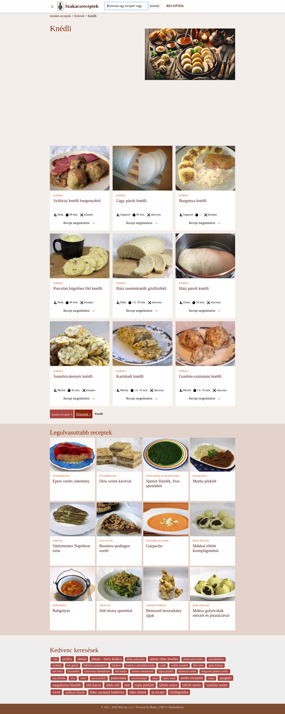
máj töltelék (58, 678)
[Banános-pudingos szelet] (119, 519)
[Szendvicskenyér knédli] (79, 343)
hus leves (57, 671)
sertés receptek (191, 678)
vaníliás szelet (216, 685)
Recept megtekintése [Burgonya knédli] (204, 223)
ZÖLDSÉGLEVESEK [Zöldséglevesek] (157, 540)
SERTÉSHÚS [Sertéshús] (60, 605)
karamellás (74, 671)
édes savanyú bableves (107, 692)
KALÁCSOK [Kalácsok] (106, 540)
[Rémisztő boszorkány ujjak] (165, 583)
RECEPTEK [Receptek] (175, 6)
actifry (67, 659)
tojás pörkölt (144, 685)
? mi (54, 659)
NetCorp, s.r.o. (126, 707)
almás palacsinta (135, 659)
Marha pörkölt (205, 481)
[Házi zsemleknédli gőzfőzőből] (142, 255)
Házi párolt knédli (194, 288)
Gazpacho (154, 545)
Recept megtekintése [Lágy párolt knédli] (142, 223)
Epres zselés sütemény (71, 481)
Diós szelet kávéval (115, 481)
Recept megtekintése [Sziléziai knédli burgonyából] (79, 223)
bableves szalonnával (95, 665)
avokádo (57, 665)
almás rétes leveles (164, 659)
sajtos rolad (169, 678)
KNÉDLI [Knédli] (58, 195)
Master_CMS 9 (158, 707)
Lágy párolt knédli (131, 200)
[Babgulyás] (72, 583)
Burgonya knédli (193, 200)
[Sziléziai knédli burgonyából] (79, 168)
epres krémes (216, 665)
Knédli (99, 413)
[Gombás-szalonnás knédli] (205, 343)
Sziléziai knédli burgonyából (77, 200)
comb (163, 665)
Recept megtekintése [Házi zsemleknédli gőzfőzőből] (142, 311)
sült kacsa (93, 685)
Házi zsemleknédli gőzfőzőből (141, 288)
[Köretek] (83, 413)
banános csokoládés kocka (140, 665)
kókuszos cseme (187, 671)
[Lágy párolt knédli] (142, 168)
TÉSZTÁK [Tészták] (105, 605)
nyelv (83, 678)
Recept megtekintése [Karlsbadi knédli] (142, 398)
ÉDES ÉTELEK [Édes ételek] (201, 540)
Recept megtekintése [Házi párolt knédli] (204, 311)
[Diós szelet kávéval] (119, 454)
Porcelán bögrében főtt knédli (77, 288)
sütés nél (112, 685)
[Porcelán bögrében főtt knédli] (79, 255)
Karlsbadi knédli (129, 376)
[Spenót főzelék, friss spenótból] (165, 454)
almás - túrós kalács (106, 659)
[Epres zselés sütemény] (72, 454)
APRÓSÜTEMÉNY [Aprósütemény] (156, 605)
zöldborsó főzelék (75, 692)
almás (81, 659)
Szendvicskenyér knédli (73, 376)
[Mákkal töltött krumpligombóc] (212, 519)
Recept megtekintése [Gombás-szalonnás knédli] (204, 398)
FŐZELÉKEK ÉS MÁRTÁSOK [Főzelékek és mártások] (162, 476)
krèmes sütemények (142, 671)
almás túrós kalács (193, 659)
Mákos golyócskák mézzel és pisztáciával (211, 613)
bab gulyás (73, 665)
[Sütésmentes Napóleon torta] (72, 519)
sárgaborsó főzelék (66, 685)
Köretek (79, 16)
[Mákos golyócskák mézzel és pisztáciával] (212, 583)
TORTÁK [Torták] (58, 540)
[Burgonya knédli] (205, 168)
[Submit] (155, 6)
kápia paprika (166, 671)
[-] (62, 413)
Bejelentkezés (176, 707)
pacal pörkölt (99, 678)
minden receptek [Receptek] (60, 16)
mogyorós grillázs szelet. (214, 671)
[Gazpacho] (165, 519)
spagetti (225, 678)
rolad (155, 678)
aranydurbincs (216, 659)
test (127, 685)
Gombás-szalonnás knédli (200, 376)
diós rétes (198, 665)
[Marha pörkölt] (212, 454)
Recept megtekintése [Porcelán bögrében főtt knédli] (79, 311)
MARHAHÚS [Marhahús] (200, 476)
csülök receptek (179, 665)
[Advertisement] (142, 112)
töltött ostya (168, 685)
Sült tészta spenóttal (115, 610)
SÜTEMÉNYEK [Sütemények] (61, 476)
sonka (211, 678)
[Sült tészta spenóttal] (119, 583)
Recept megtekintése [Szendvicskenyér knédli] (79, 398)
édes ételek (137, 692)
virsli (56, 692)
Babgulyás (61, 610)
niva (72, 678)
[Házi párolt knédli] (205, 255)
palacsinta (118, 678)
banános (116, 665)
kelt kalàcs (121, 671)
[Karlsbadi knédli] (142, 343)
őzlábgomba (179, 692)
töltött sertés (191, 685)
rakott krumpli (139, 678)
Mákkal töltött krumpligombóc (206, 548)
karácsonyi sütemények (97, 671)
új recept (158, 692)
